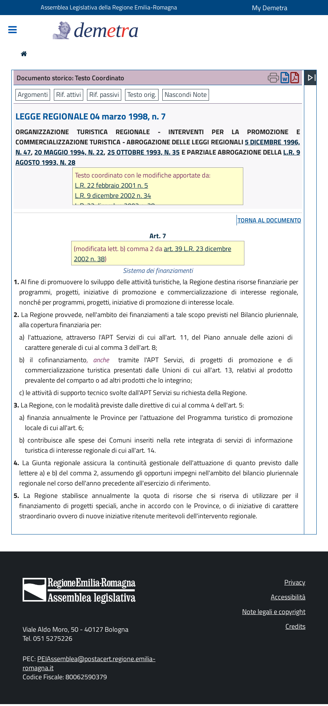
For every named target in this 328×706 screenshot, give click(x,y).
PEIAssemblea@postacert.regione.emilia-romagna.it (89, 663)
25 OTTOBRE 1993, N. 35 (143, 152)
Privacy (294, 582)
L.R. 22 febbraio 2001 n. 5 (111, 185)
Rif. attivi (68, 94)
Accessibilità (288, 597)
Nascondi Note (186, 94)
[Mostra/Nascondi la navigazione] (12, 30)
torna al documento (269, 220)
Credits (295, 626)
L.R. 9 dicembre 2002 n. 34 (113, 195)
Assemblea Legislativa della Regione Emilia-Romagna (109, 7)
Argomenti (33, 94)
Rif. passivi (104, 94)
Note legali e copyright (273, 611)
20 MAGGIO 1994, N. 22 (69, 152)
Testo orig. (141, 94)
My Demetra (269, 8)
